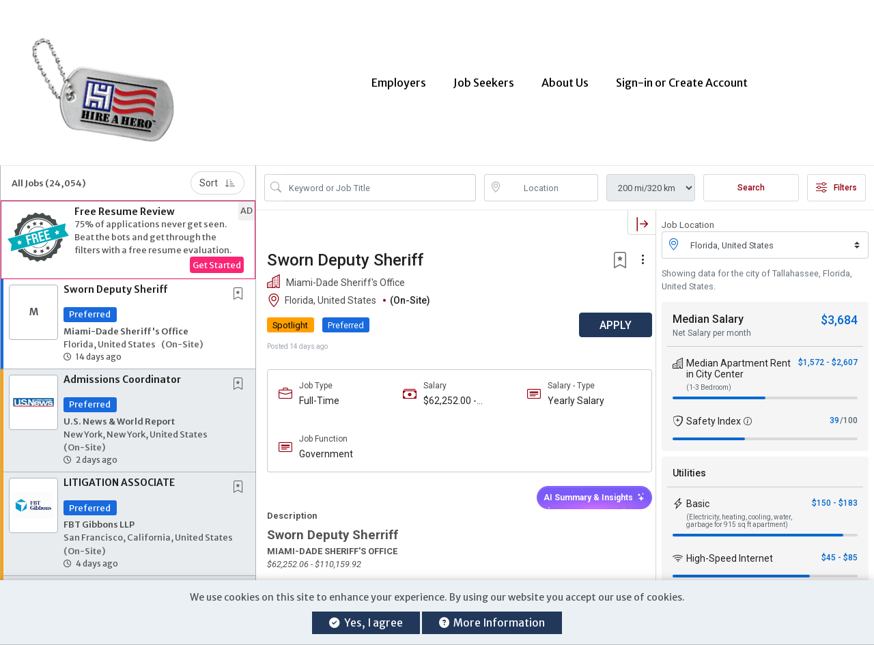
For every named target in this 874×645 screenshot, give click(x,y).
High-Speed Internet (729, 550)
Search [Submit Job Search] (751, 179)
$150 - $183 (835, 495)
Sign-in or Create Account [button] (682, 78)
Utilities (689, 464)
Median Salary (708, 310)
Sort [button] (217, 174)
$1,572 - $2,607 (828, 354)
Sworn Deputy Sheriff (115, 281)
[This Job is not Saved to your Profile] (241, 286)
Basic (697, 495)
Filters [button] (836, 179)
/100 (849, 412)
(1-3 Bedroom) (708, 379)
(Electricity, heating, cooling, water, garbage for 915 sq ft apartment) (739, 512)
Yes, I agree (365, 622)
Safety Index (713, 412)
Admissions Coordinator (122, 371)
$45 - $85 (839, 549)
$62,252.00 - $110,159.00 (447, 393)
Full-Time (319, 392)
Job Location (688, 217)
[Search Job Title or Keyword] (379, 179)
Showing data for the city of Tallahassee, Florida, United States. (757, 271)
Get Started (217, 256)
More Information (492, 622)
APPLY (608, 317)
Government (326, 445)
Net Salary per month (712, 325)
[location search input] (551, 179)
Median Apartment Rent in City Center (738, 360)
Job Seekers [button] (483, 78)
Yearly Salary (571, 392)
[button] (128, 231)
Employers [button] (398, 78)
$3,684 (839, 311)
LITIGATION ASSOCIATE (119, 474)
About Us (565, 78)
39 (834, 412)
